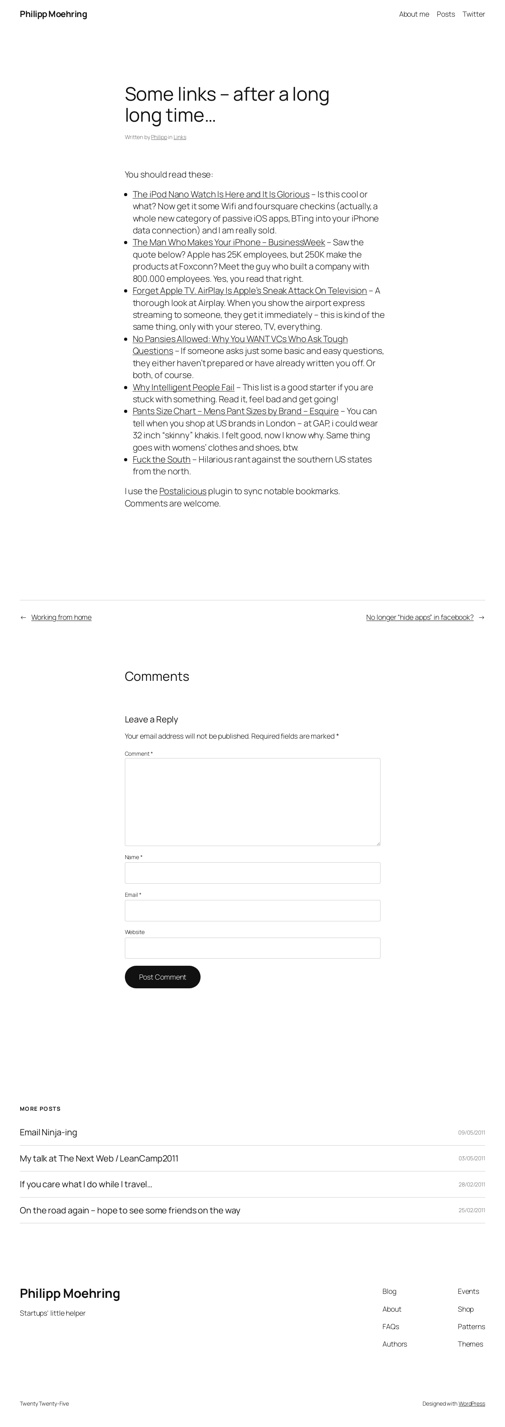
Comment (139, 753)
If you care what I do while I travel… (86, 1184)
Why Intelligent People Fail (184, 387)
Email (133, 894)
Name (134, 857)
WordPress (472, 1403)
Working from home (61, 617)
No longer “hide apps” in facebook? (420, 617)
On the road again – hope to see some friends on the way (130, 1210)
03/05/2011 (472, 1158)
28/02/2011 (472, 1184)
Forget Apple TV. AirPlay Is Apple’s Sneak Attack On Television (250, 290)
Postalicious (183, 491)
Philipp (159, 137)
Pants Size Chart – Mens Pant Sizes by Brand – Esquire (236, 411)
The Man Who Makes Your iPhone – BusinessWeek (229, 242)
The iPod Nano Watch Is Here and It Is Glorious (221, 194)
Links (180, 137)
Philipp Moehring (53, 14)
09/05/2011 (471, 1132)
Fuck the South (162, 459)
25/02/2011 (472, 1210)
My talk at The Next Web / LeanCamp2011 (99, 1158)
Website (135, 932)
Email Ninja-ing (48, 1132)
